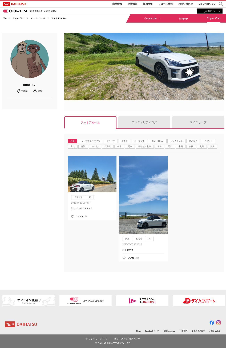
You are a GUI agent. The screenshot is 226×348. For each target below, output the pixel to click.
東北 (119, 146)
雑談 (83, 146)
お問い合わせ (185, 3)
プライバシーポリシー (97, 339)
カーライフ (139, 141)
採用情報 (148, 3)
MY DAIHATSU (207, 3)
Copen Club (18, 18)
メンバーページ (37, 18)
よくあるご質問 (198, 331)
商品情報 (117, 3)
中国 (181, 146)
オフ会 (124, 141)
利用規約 (183, 331)
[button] (221, 4)
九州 (202, 146)
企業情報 (132, 3)
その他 (95, 146)
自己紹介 (193, 141)
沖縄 (212, 146)
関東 (130, 146)
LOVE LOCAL (157, 141)
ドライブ (111, 141)
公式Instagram (169, 331)
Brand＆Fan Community (29, 10)
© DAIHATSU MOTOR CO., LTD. (113, 343)
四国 (191, 146)
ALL (72, 141)
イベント (208, 141)
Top (5, 18)
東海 (159, 146)
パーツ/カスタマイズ (90, 141)
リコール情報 (165, 3)
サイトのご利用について (127, 339)
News (138, 331)
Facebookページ (152, 331)
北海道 (107, 146)
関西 (170, 146)
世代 (73, 146)
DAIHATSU (14, 4)
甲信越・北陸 (144, 146)
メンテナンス (176, 141)
